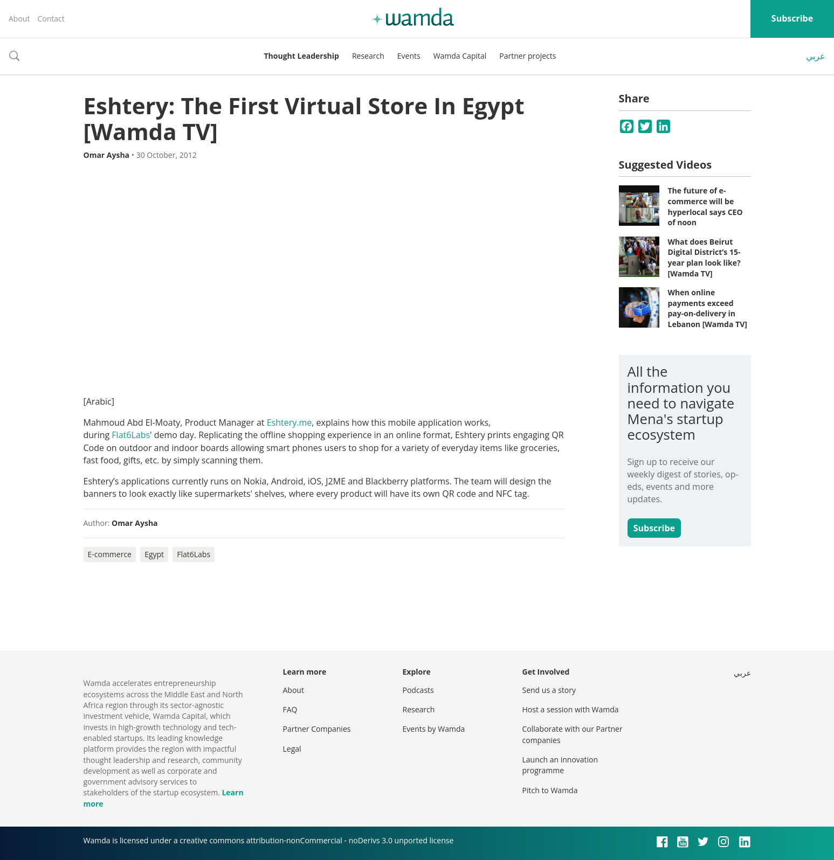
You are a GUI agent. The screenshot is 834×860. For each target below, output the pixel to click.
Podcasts (418, 690)
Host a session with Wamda (570, 709)
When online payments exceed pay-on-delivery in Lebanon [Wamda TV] (707, 308)
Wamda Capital (460, 56)
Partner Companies (317, 729)
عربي (815, 56)
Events (409, 56)
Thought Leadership (301, 56)
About (19, 18)
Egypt (154, 554)
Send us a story (549, 690)
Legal (292, 749)
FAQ (290, 709)
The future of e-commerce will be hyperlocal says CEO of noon (705, 206)
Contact (50, 18)
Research (368, 56)
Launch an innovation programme (560, 764)
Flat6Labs (131, 435)
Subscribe (792, 18)
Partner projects (527, 56)
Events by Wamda (434, 729)
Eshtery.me (289, 422)
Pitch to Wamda (550, 790)
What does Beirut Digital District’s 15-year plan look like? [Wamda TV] (704, 258)
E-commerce (110, 554)
